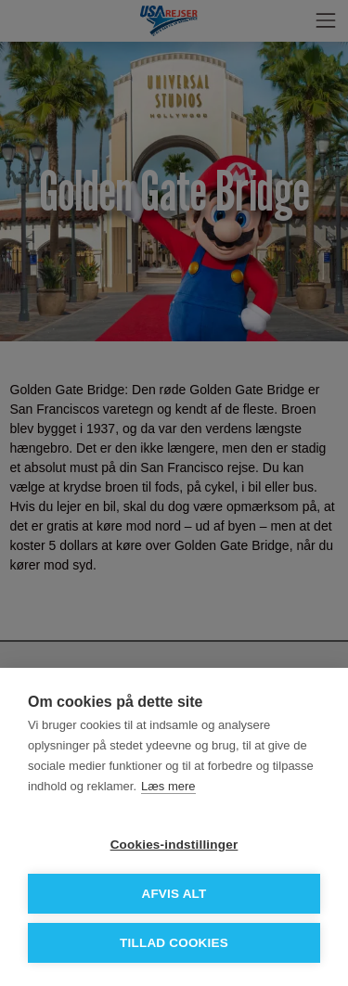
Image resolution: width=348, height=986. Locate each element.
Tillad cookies (174, 943)
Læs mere (168, 786)
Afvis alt (173, 894)
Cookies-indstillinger (174, 845)
